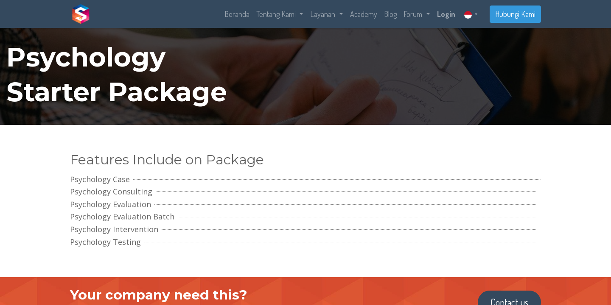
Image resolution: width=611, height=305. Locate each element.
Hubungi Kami (515, 14)
